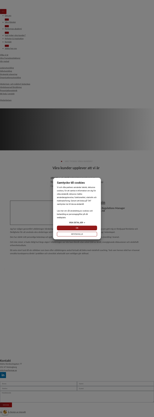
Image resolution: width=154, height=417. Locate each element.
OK (77, 228)
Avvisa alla (77, 234)
